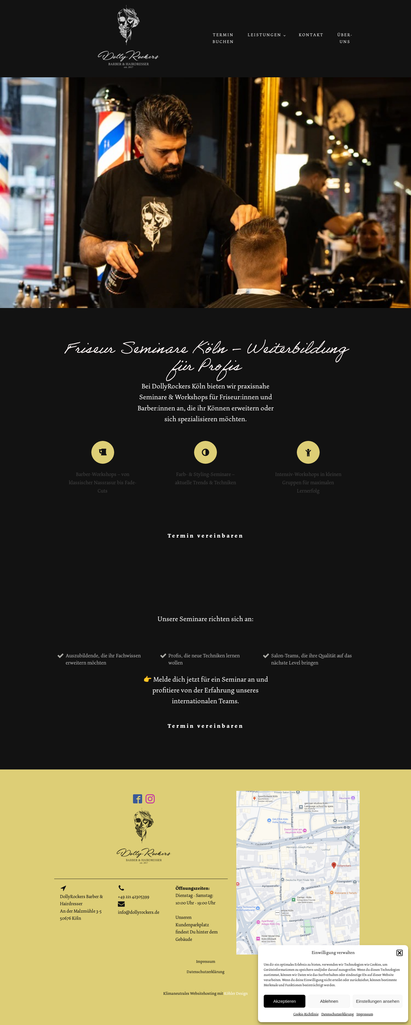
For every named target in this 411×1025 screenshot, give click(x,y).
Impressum (364, 1014)
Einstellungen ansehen (377, 1001)
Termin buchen (223, 38)
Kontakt (311, 35)
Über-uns (345, 38)
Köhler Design (235, 993)
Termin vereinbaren (206, 536)
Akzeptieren (284, 1001)
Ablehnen (329, 1001)
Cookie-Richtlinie (306, 1014)
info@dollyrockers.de (138, 912)
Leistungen (264, 35)
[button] (399, 953)
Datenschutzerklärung (337, 1014)
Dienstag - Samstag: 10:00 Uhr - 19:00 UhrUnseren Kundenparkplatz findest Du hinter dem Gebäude (197, 913)
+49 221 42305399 (133, 897)
